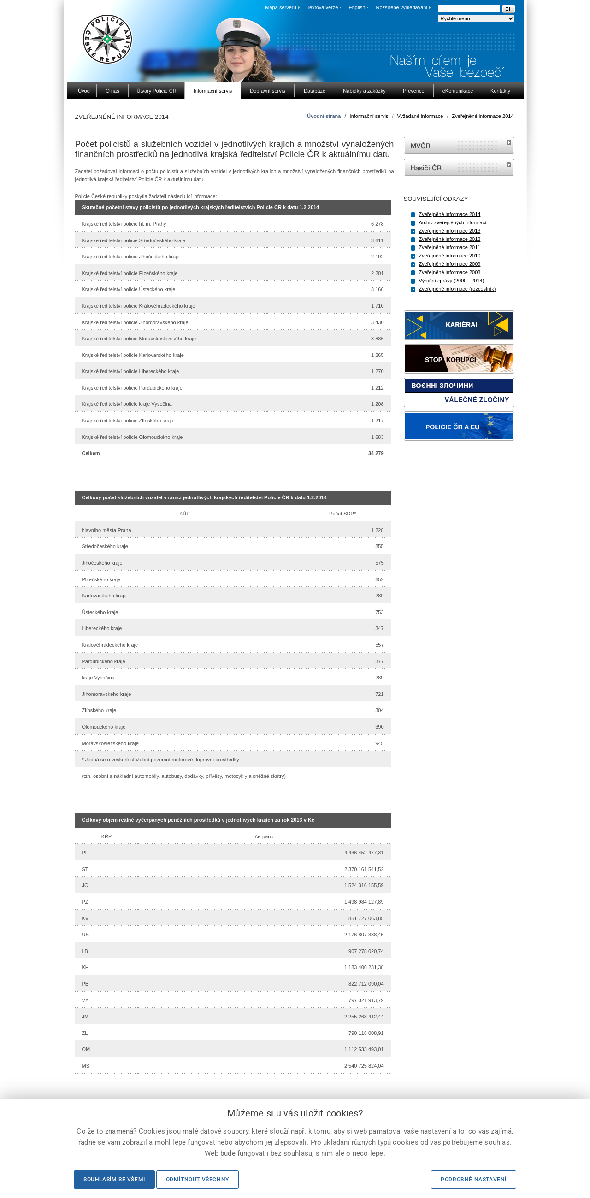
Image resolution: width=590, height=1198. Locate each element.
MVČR (459, 145)
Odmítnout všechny (197, 1179)
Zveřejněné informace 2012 (450, 239)
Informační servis (369, 116)
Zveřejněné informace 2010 (450, 255)
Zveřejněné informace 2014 (483, 116)
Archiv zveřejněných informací (453, 222)
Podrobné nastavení (474, 1179)
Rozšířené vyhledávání (402, 7)
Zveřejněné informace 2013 (450, 231)
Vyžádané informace (420, 116)
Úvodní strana (324, 116)
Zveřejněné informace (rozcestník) (457, 289)
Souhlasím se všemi (114, 1179)
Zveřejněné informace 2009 (450, 264)
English (356, 7)
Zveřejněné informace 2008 (450, 272)
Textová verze (322, 7)
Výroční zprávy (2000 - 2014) (451, 280)
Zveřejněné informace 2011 (450, 247)
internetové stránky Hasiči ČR (459, 167)
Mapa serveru (280, 7)
